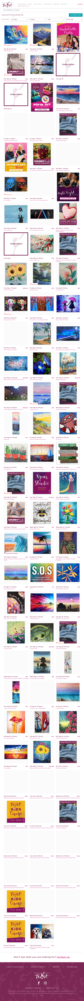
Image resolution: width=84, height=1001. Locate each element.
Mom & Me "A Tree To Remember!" (39, 319)
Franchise (63, 4)
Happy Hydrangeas (61, 379)
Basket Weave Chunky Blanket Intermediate (15, 80)
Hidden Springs (34, 290)
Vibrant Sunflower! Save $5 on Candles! (40, 768)
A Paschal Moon (60, 708)
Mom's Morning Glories (36, 379)
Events (29, 4)
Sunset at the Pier (34, 618)
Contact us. (63, 957)
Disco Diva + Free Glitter (10, 618)
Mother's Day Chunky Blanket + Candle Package (66, 260)
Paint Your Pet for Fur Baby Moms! (39, 200)
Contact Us (52, 988)
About (56, 967)
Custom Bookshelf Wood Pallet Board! (66, 469)
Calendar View (75, 15)
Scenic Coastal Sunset (10, 708)
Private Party (38, 967)
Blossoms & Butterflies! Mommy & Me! (14, 379)
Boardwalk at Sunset (9, 588)
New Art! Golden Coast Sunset (38, 439)
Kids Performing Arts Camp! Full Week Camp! (41, 798)
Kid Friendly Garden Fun (62, 588)
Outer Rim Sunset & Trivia (62, 618)
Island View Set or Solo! (36, 140)
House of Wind (34, 50)
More (55, 4)
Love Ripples (7, 768)
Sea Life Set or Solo (35, 738)
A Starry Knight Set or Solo (37, 230)
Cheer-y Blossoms (34, 260)
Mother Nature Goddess (10, 349)
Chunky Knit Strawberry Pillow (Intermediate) (41, 170)
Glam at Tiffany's (8, 230)
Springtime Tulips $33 (61, 529)
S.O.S (31, 588)
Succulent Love (8, 469)
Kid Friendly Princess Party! (63, 499)
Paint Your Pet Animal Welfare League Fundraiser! (40, 948)
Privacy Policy (33, 988)
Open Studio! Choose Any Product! (39, 499)
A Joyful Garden (8, 648)
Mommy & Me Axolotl (9, 319)
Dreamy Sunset (34, 409)
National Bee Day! (34, 529)
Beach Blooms (34, 349)
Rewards (80, 4)
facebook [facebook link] (38, 983)
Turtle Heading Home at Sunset (64, 110)
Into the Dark (7, 200)
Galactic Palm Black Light (10, 140)
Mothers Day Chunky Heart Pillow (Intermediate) (64, 231)
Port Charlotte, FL (24, 6)
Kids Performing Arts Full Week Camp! (14, 798)
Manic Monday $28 (35, 80)
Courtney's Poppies (9, 738)
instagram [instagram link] (45, 983)
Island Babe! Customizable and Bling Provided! (65, 559)
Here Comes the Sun (61, 738)
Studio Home (22, 4)
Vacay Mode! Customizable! (37, 678)
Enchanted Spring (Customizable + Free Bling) (16, 678)
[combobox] (19, 19)
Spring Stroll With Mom (62, 319)
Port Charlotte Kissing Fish (63, 170)
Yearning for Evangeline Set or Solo (13, 409)
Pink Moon (6, 439)
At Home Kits (48, 4)
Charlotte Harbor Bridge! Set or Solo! (66, 349)
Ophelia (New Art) (8, 50)
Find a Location (14, 967)
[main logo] (7, 2)
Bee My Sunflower (9, 290)
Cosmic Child (33, 648)
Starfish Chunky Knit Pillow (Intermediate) (15, 529)
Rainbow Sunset (34, 558)
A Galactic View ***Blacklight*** (38, 708)
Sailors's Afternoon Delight (37, 469)
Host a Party (38, 4)
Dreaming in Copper (61, 678)
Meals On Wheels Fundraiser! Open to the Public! (15, 559)
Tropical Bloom (60, 290)
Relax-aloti (59, 439)
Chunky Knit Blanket (61, 140)
